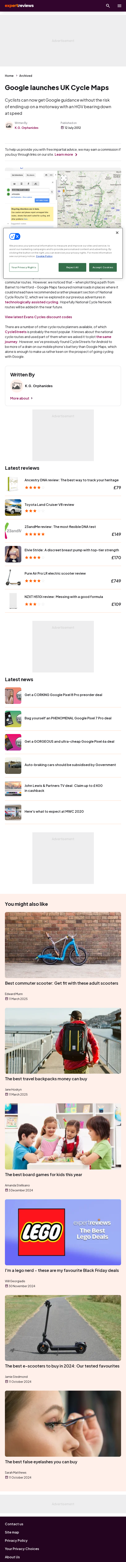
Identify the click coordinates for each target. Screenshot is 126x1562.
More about (19, 398)
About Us (12, 1557)
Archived (25, 75)
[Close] (117, 232)
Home (9, 75)
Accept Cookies (103, 267)
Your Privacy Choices (22, 1549)
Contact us (14, 1524)
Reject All (72, 267)
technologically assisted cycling (31, 302)
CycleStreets (16, 332)
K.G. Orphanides (26, 127)
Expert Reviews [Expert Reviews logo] (19, 6)
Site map (12, 1532)
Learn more (64, 154)
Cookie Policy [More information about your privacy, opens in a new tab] (44, 256)
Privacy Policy (16, 1540)
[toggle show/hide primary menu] (119, 6)
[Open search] (108, 6)
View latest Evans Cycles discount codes (38, 317)
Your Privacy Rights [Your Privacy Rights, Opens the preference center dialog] (23, 267)
